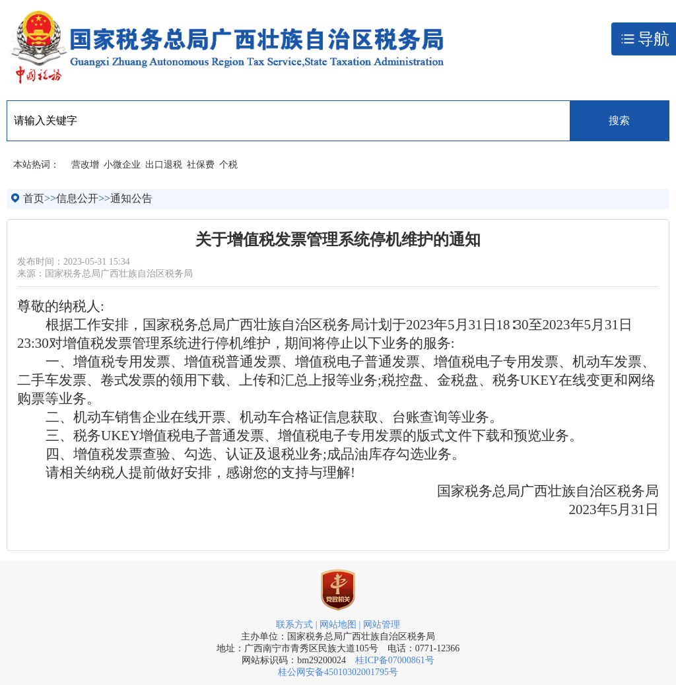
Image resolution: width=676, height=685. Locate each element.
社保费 (201, 165)
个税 (228, 165)
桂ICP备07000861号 (394, 660)
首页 (33, 198)
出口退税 (163, 165)
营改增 (85, 165)
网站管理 (381, 625)
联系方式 (294, 625)
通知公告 (131, 198)
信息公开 (77, 198)
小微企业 (122, 165)
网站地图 (338, 625)
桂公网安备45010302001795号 (338, 672)
